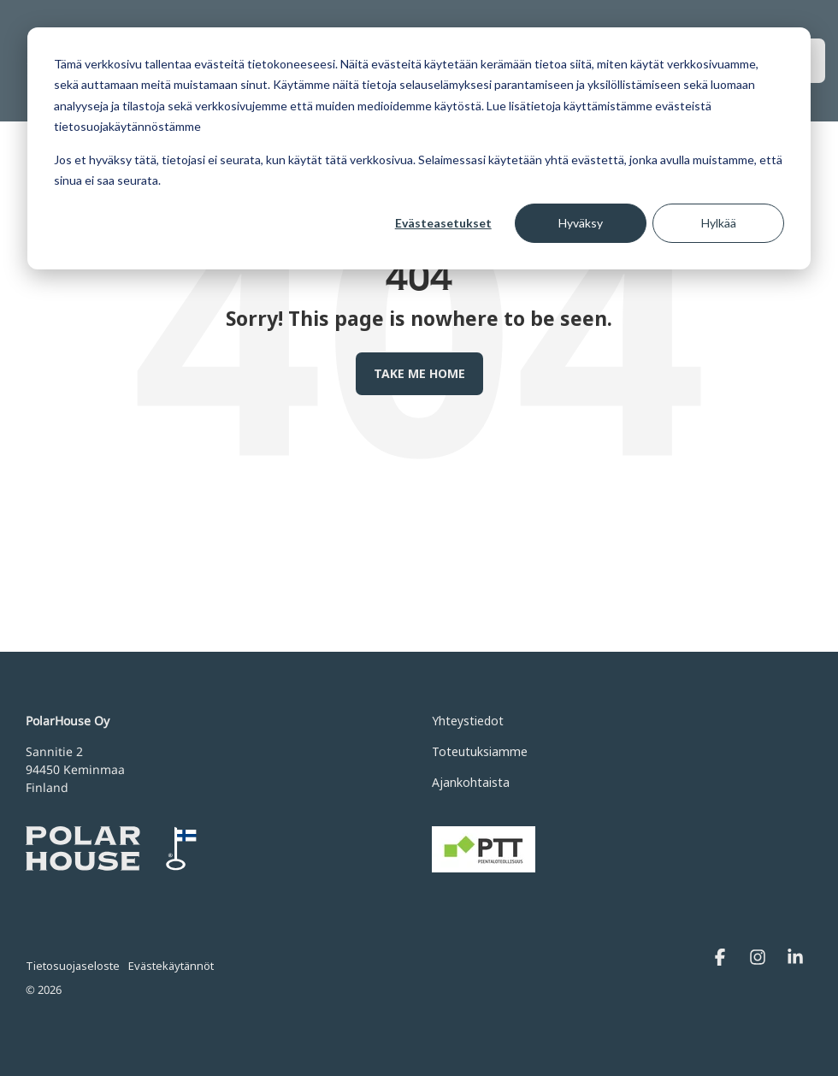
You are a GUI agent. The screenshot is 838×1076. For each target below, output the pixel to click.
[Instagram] (759, 958)
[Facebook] (721, 958)
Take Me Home (419, 373)
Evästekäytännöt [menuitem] (171, 965)
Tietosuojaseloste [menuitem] (73, 965)
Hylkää (718, 223)
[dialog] (419, 148)
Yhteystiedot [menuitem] (468, 720)
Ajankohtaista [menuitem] (471, 782)
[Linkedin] (795, 958)
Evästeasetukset (443, 223)
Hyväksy (580, 223)
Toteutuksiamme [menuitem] (480, 751)
